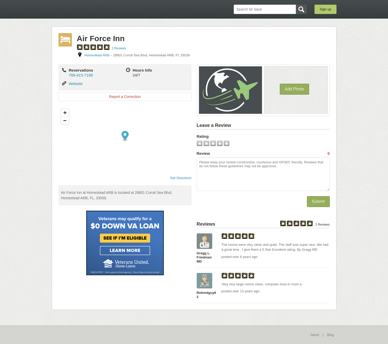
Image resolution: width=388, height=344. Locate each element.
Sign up (325, 9)
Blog (330, 335)
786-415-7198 (81, 75)
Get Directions (178, 178)
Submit (318, 201)
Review (263, 153)
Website (76, 83)
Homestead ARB (97, 55)
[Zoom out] (65, 120)
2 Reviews (119, 48)
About (314, 335)
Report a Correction (125, 97)
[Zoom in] (65, 113)
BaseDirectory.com (90, 9)
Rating (203, 136)
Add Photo (294, 89)
